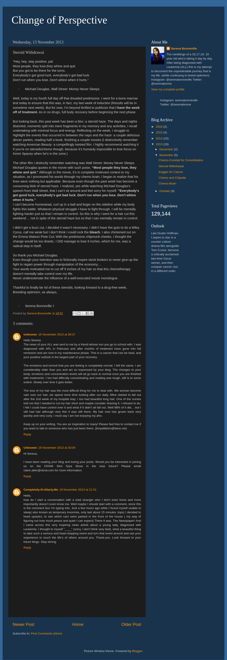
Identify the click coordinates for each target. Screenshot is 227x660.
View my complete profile (167, 89)
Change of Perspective (59, 20)
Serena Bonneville (184, 48)
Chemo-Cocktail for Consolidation (181, 160)
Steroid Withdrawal (171, 166)
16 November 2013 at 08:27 (56, 334)
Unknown (30, 334)
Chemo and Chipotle (172, 177)
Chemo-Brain (167, 183)
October (165, 191)
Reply (27, 434)
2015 (159, 132)
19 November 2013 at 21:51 (77, 489)
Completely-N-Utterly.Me (40, 489)
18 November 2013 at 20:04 (56, 447)
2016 (159, 126)
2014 (159, 138)
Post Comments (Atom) (46, 633)
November (166, 155)
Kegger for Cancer (171, 172)
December (166, 149)
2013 (159, 144)
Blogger (137, 651)
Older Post (131, 624)
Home (77, 624)
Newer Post (23, 624)
